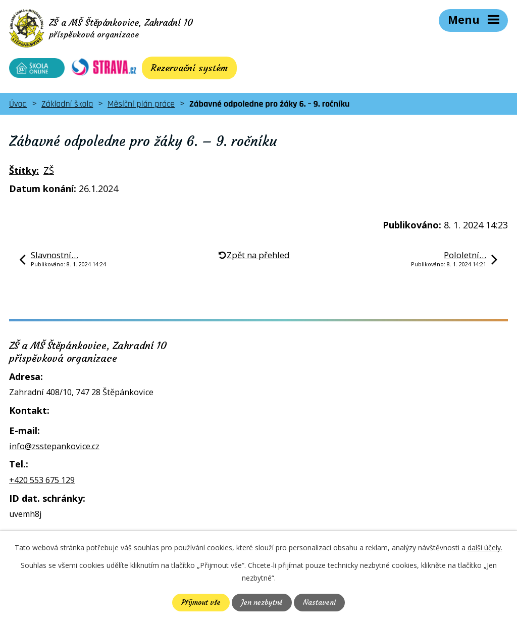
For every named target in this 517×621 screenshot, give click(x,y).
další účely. (485, 547)
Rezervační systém (189, 68)
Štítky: (24, 170)
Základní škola (67, 104)
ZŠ (48, 170)
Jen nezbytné (262, 602)
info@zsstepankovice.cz (54, 446)
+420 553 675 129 (42, 480)
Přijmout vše (201, 602)
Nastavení (319, 602)
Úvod (18, 104)
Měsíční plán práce (141, 104)
